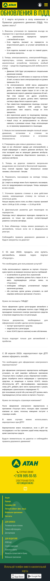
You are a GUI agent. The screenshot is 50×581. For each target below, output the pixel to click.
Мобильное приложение (13, 512)
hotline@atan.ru (25, 483)
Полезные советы (11, 549)
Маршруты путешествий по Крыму (16, 553)
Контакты (8, 516)
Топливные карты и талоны (14, 525)
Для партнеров (10, 532)
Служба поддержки (11, 546)
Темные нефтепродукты (13, 529)
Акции (7, 497)
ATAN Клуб (8, 542)
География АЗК (10, 505)
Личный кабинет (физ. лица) (15, 508)
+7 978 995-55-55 (25, 475)
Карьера (8, 501)
